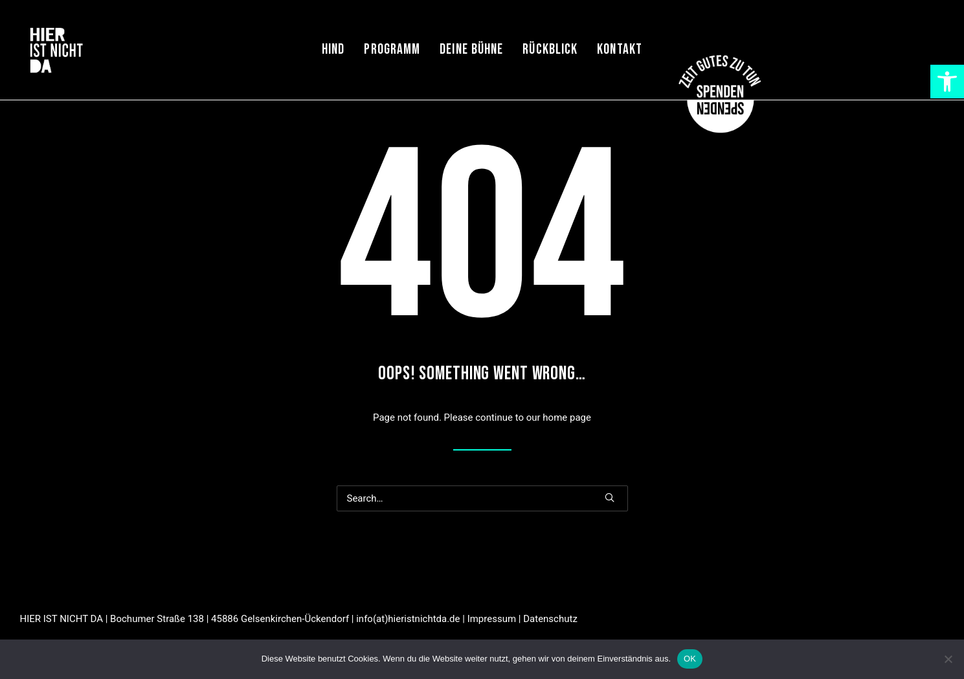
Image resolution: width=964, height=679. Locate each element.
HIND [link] (333, 49)
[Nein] (947, 658)
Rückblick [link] (549, 49)
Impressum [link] (491, 619)
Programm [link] (392, 49)
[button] (609, 497)
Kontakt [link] (619, 49)
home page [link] (567, 417)
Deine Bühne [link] (471, 49)
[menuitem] (333, 50)
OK (690, 658)
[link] (947, 81)
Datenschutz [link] (550, 619)
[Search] (482, 498)
